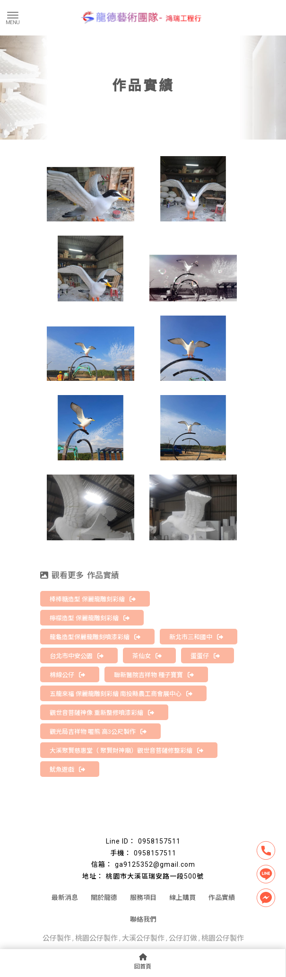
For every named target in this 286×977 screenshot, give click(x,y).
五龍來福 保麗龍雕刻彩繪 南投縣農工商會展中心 (121, 693)
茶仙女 (147, 656)
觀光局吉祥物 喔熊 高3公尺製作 (98, 731)
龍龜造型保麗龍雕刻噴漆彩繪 (95, 637)
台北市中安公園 (77, 656)
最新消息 (65, 897)
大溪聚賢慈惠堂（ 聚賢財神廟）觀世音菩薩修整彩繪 (126, 750)
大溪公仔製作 (143, 938)
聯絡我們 (143, 919)
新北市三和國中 (196, 637)
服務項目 (143, 897)
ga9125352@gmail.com (155, 864)
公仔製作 (57, 938)
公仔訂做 (183, 938)
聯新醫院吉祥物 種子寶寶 (154, 674)
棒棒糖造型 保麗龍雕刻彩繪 (93, 599)
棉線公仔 (67, 674)
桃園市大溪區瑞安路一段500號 (155, 876)
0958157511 (159, 841)
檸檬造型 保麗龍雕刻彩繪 (90, 618)
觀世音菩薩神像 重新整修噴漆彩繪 (102, 712)
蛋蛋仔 (205, 656)
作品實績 (221, 897)
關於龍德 (104, 897)
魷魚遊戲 (67, 769)
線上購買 (182, 897)
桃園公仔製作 (96, 938)
